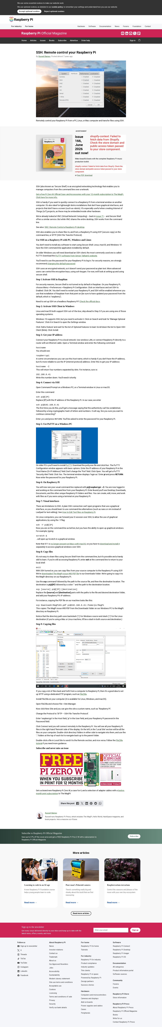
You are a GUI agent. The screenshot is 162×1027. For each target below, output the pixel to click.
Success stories (87, 985)
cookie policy (57, 7)
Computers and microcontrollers (93, 995)
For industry (16, 26)
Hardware (81, 26)
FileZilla (83, 694)
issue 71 (100, 216)
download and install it (110, 544)
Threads (22, 954)
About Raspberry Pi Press (123, 1007)
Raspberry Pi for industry (91, 960)
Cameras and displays (89, 998)
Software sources (120, 974)
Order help (85, 40)
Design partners (87, 981)
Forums (126, 26)
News (117, 26)
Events (115, 988)
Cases (83, 1009)
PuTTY (69, 465)
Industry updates (87, 967)
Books (51, 40)
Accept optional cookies (29, 11)
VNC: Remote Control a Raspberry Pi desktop (64, 227)
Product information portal (123, 970)
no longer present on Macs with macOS (68, 544)
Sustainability (54, 975)
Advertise (74, 40)
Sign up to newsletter (27, 946)
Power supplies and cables (91, 1006)
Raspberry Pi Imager (121, 953)
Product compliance (89, 963)
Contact (148, 26)
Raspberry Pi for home (90, 946)
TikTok (21, 959)
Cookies (52, 989)
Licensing (53, 993)
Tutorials (84, 950)
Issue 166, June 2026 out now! (81, 145)
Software (92, 26)
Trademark (53, 957)
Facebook (22, 975)
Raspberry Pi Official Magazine (125, 1011)
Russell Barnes (44, 56)
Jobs (51, 968)
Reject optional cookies (54, 11)
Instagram (22, 967)
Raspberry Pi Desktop (121, 950)
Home (24, 40)
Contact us (53, 953)
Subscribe (62, 40)
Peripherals (85, 1013)
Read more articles (81, 913)
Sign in (132, 40)
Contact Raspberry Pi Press (124, 1022)
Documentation (105, 26)
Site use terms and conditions (61, 982)
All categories (118, 967)
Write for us (117, 1018)
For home (29, 26)
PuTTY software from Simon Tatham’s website (76, 256)
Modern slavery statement (59, 979)
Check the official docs (90, 301)
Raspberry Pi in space (89, 974)
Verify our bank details (58, 1007)
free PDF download (84, 175)
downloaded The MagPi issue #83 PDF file (60, 573)
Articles (33, 40)
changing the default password (61, 263)
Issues (43, 40)
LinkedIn (22, 971)
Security (52, 1004)
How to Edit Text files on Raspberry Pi (79, 512)
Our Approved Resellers (58, 964)
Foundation (137, 26)
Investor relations (56, 950)
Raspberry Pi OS (119, 957)
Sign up (135, 930)
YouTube (22, 963)
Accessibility (54, 971)
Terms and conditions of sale (60, 997)
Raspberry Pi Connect (121, 946)
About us (52, 960)
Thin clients (85, 970)
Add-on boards (87, 1002)
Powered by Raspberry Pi (91, 978)
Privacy (52, 1000)
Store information (119, 998)
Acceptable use (55, 986)
